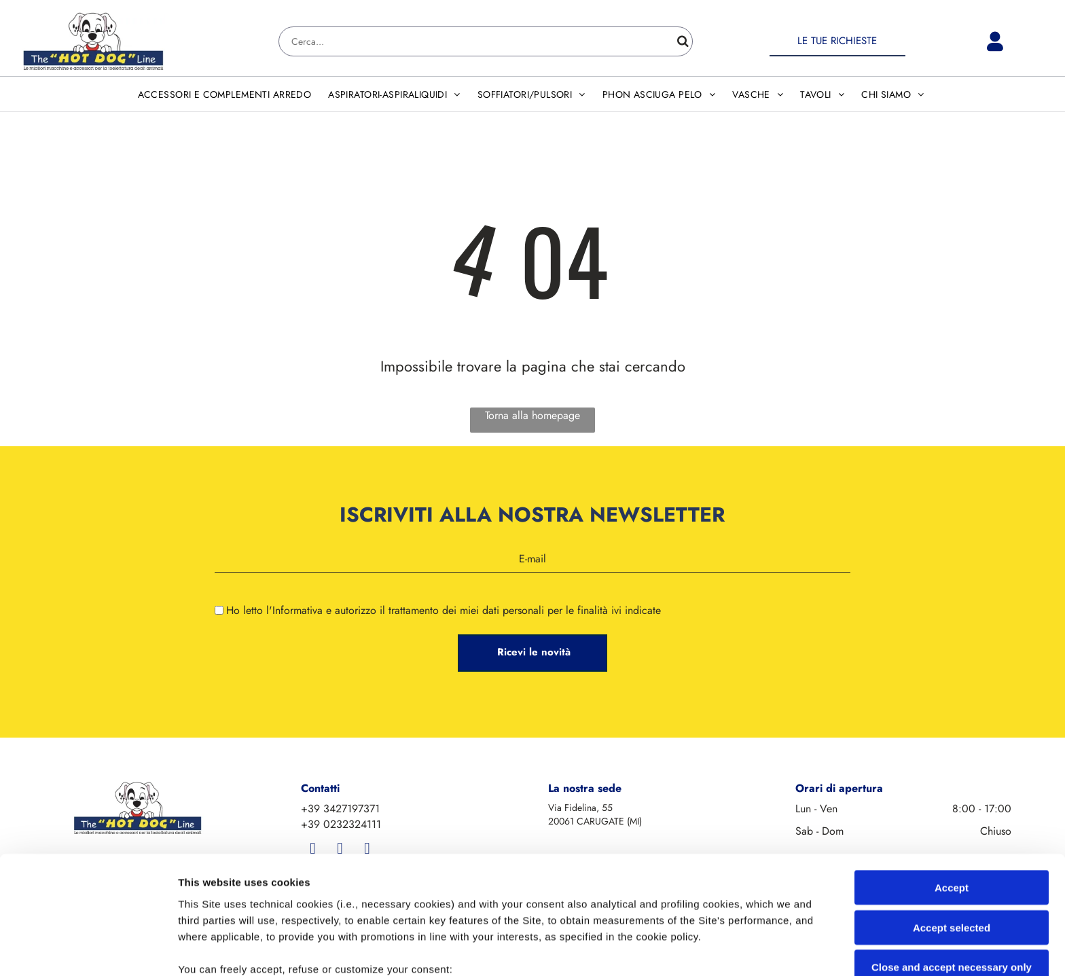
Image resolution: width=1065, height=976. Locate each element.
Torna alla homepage (532, 415)
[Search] (485, 41)
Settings (690, 949)
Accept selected (951, 817)
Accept (952, 777)
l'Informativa (294, 610)
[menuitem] (226, 94)
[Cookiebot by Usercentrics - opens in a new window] (88, 949)
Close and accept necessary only (951, 857)
